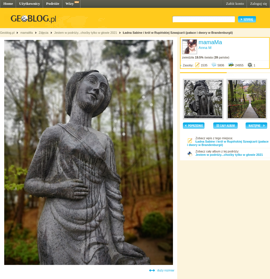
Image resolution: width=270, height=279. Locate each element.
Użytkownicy (29, 3)
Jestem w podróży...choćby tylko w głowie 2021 (85, 32)
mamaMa (26, 32)
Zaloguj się (258, 3)
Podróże (52, 3)
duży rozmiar (165, 270)
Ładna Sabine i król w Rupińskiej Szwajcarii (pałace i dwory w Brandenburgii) (178, 32)
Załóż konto (235, 3)
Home (8, 3)
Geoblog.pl (7, 32)
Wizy (70, 3)
